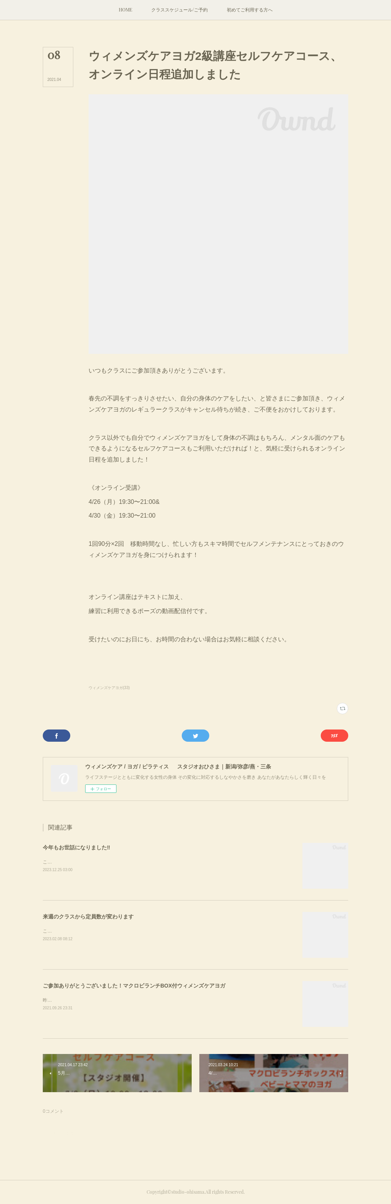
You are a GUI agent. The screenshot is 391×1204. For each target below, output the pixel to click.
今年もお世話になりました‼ (76, 847)
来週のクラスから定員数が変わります (88, 916)
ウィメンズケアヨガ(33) (109, 688)
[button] (125, 10)
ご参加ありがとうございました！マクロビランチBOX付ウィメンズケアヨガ (134, 986)
